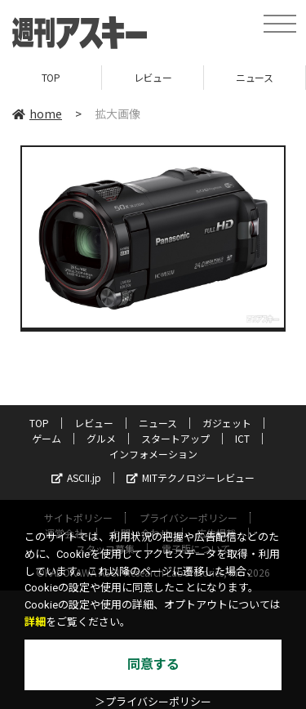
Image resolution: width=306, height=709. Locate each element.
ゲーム (46, 438)
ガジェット (226, 423)
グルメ (101, 438)
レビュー (152, 77)
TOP (51, 77)
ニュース (254, 77)
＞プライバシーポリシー (153, 702)
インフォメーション (153, 454)
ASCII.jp (76, 477)
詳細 (35, 622)
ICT (242, 438)
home (37, 113)
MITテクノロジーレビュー (190, 477)
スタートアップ (175, 438)
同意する (153, 664)
